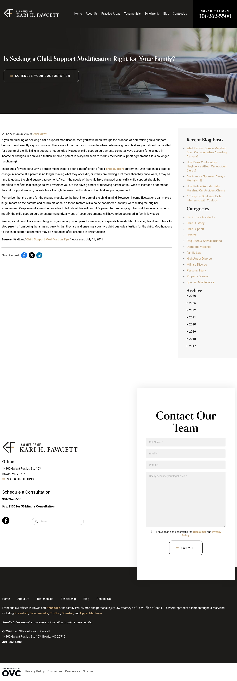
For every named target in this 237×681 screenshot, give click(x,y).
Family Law (194, 252)
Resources (72, 671)
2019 (191, 331)
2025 (191, 303)
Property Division (198, 276)
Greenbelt (21, 613)
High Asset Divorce (199, 258)
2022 (191, 310)
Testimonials (132, 13)
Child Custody (196, 223)
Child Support (39, 133)
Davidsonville (39, 613)
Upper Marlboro (91, 613)
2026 (191, 295)
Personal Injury (196, 270)
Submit (187, 547)
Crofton (55, 613)
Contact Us (180, 13)
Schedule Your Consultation (42, 76)
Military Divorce (197, 264)
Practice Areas (110, 13)
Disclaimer (199, 531)
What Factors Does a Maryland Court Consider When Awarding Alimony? (207, 152)
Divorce (192, 235)
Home (78, 13)
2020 (191, 324)
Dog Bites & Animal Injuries (204, 241)
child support (115, 169)
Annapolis (53, 608)
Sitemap (88, 671)
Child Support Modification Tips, (48, 239)
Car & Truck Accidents (201, 217)
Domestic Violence (199, 247)
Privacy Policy (35, 671)
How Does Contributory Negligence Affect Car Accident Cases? (207, 166)
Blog (166, 13)
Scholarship (152, 13)
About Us (92, 13)
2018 (191, 339)
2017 (191, 346)
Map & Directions (20, 479)
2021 (191, 317)
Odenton (68, 613)
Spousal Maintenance (200, 282)
